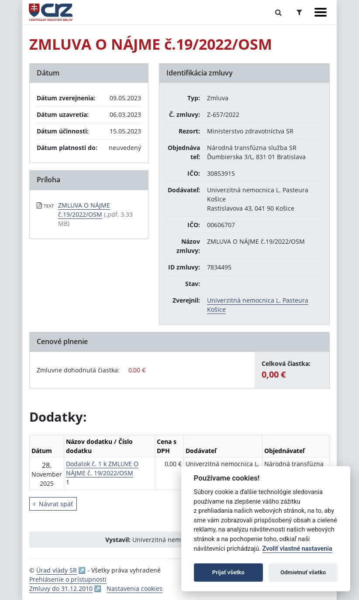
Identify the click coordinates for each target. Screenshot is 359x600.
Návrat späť (53, 504)
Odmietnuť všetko (303, 572)
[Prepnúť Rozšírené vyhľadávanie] (299, 12)
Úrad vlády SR (56, 570)
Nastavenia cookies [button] (134, 588)
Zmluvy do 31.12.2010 (61, 588)
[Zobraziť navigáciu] (320, 12)
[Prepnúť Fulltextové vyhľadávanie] (278, 12)
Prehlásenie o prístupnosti (68, 579)
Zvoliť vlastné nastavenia (297, 548)
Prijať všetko (228, 572)
